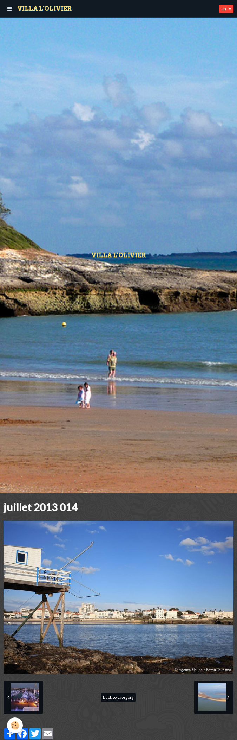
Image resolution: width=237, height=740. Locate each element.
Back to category (118, 697)
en (223, 8)
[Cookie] (15, 725)
